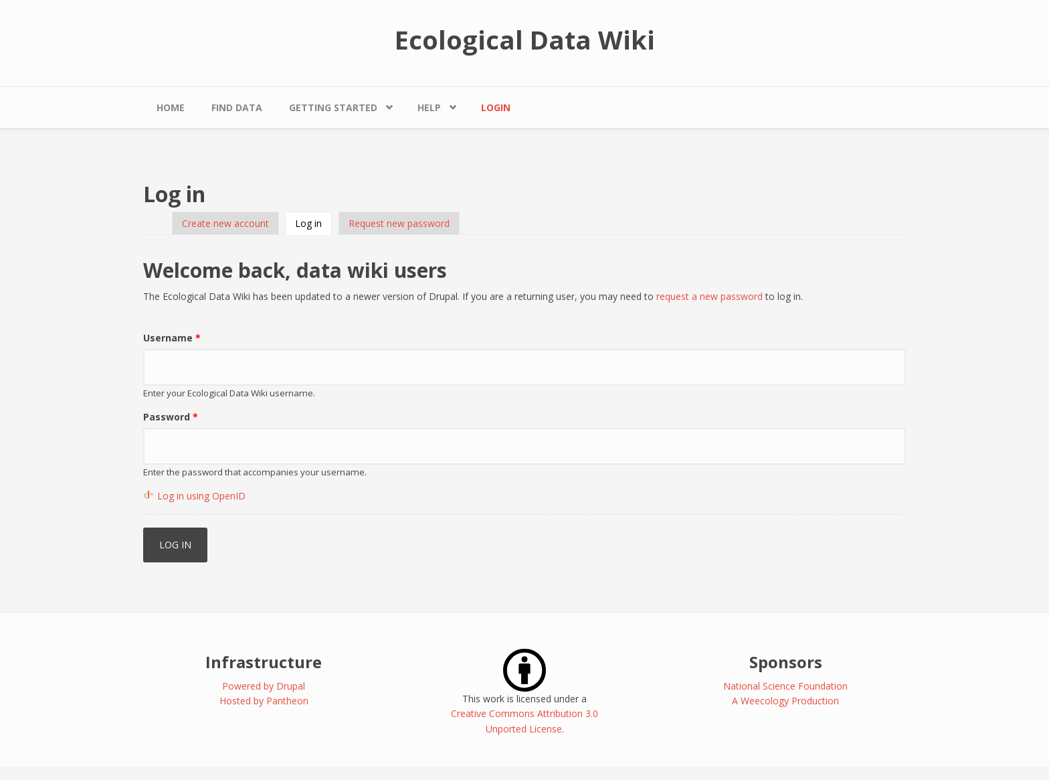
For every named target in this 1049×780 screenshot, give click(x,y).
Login (495, 107)
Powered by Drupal (263, 686)
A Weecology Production (785, 700)
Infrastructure (263, 662)
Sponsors (785, 662)
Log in (313, 223)
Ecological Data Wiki (525, 39)
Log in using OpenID (201, 495)
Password (170, 416)
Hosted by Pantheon (263, 700)
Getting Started (333, 107)
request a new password (709, 296)
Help (429, 107)
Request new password (399, 223)
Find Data (236, 107)
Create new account (225, 223)
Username (172, 337)
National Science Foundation (785, 686)
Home (171, 107)
